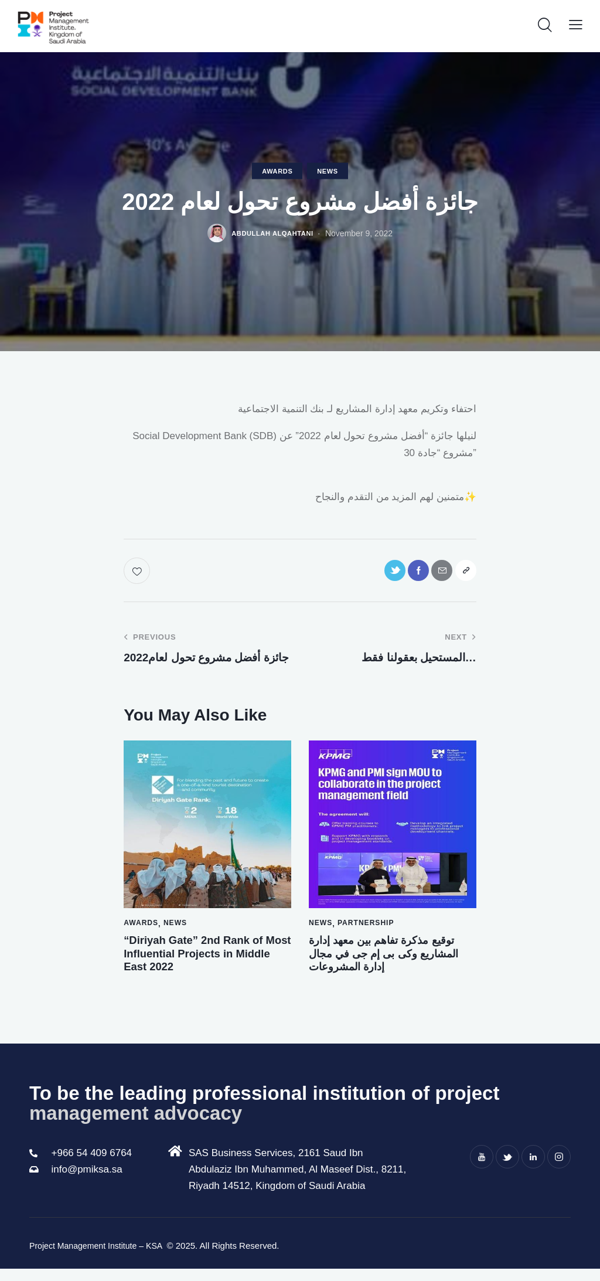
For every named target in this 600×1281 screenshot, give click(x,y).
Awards (277, 172)
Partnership (368, 929)
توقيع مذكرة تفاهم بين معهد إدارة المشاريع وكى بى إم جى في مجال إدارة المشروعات (389, 963)
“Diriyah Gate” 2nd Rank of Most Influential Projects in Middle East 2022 (207, 963)
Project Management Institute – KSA (101, 1259)
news (327, 172)
